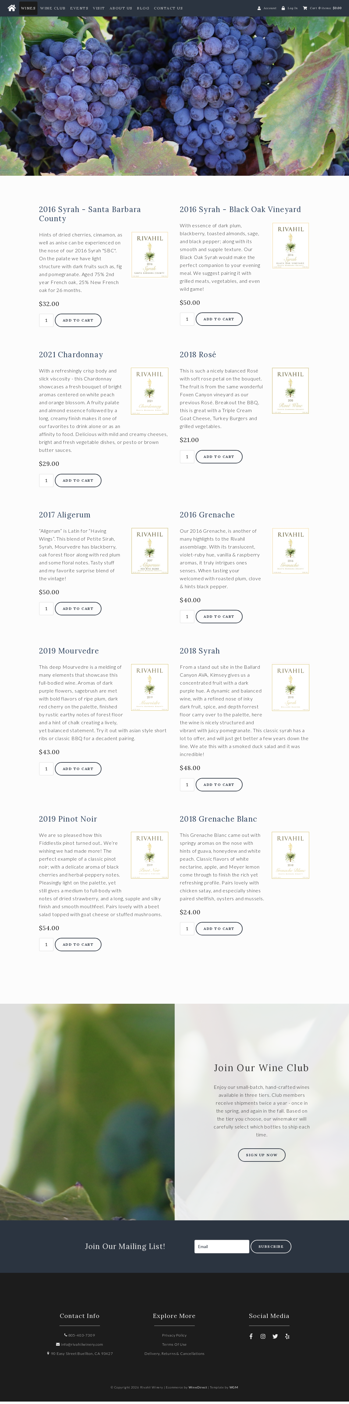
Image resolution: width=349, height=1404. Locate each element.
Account (270, 8)
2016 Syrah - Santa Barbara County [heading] (90, 216)
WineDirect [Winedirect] (198, 1389)
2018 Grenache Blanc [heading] (218, 821)
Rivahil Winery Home (174, 89)
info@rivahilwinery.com (79, 1347)
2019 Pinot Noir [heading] (68, 821)
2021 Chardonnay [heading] (71, 357)
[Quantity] (46, 323)
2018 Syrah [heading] (200, 653)
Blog (143, 8)
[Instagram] (263, 1338)
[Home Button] (11, 8)
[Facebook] (251, 1338)
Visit (99, 8)
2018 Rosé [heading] (198, 357)
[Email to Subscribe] (221, 1249)
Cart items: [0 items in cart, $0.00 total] (326, 8)
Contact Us (168, 8)
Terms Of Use (174, 1347)
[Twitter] (275, 1338)
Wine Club (53, 8)
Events (79, 8)
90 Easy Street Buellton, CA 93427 (79, 1356)
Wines (28, 8)
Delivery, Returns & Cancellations (174, 1356)
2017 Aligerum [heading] (65, 517)
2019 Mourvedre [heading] (69, 653)
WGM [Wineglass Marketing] (234, 1389)
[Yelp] (287, 1338)
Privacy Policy (174, 1337)
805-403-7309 (79, 1337)
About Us (121, 8)
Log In (293, 8)
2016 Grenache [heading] (207, 517)
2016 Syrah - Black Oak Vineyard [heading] (240, 212)
